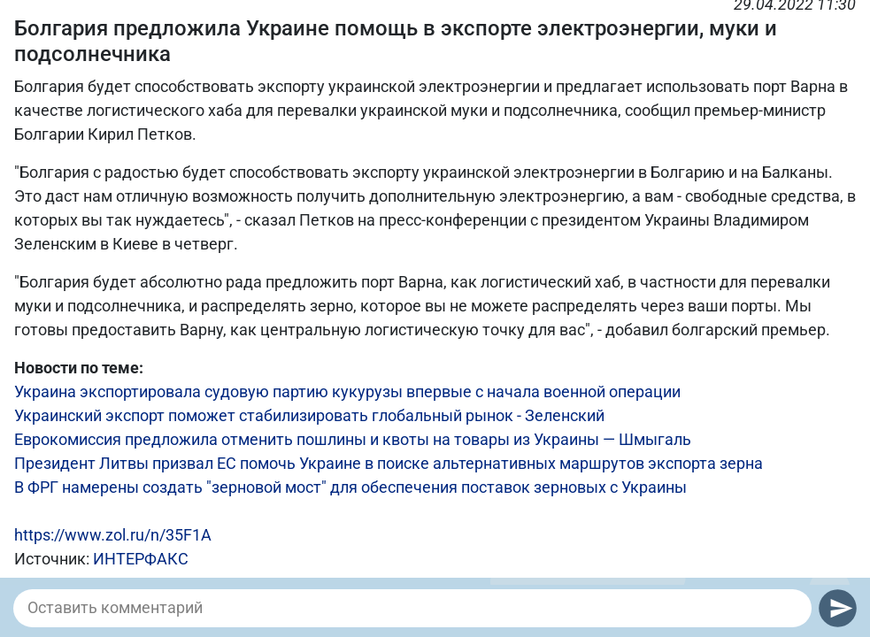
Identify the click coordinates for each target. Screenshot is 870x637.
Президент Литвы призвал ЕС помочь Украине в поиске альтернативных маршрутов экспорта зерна (388, 463)
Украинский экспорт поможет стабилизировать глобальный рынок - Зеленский (309, 415)
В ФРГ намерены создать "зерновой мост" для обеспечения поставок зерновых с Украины (350, 487)
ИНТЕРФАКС (141, 558)
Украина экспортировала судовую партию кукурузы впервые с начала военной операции (347, 391)
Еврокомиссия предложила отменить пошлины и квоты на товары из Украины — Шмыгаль (352, 439)
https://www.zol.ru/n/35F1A (113, 535)
